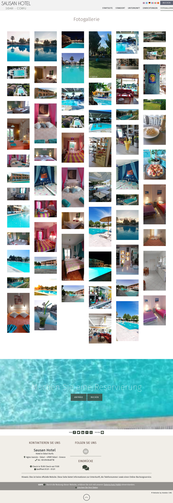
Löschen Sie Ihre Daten (86, 487)
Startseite (107, 8)
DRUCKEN (99, 432)
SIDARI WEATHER (121, 449)
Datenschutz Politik (112, 485)
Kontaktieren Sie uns (44, 443)
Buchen (167, 3)
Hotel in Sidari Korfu (44, 454)
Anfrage (78, 397)
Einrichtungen (150, 8)
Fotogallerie (166, 8)
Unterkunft (134, 8)
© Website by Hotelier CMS (161, 493)
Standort (120, 8)
